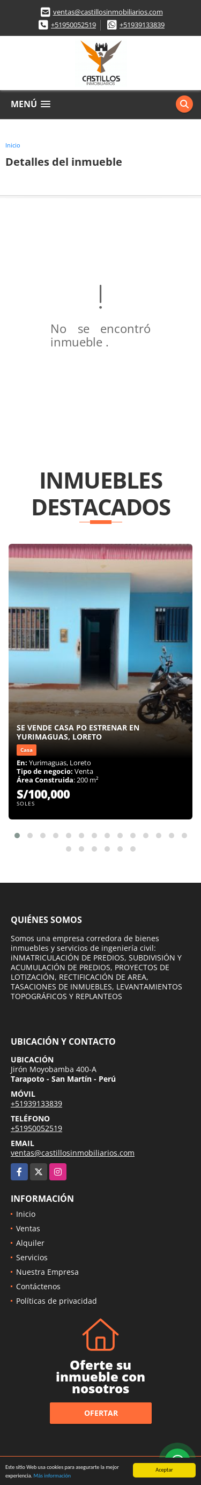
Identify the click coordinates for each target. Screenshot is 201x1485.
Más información (52, 1476)
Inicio (12, 145)
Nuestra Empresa (47, 1272)
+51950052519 (73, 24)
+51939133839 (142, 24)
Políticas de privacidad (56, 1301)
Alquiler (30, 1243)
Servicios (32, 1257)
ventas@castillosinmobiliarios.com (108, 12)
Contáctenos (38, 1286)
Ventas (28, 1228)
